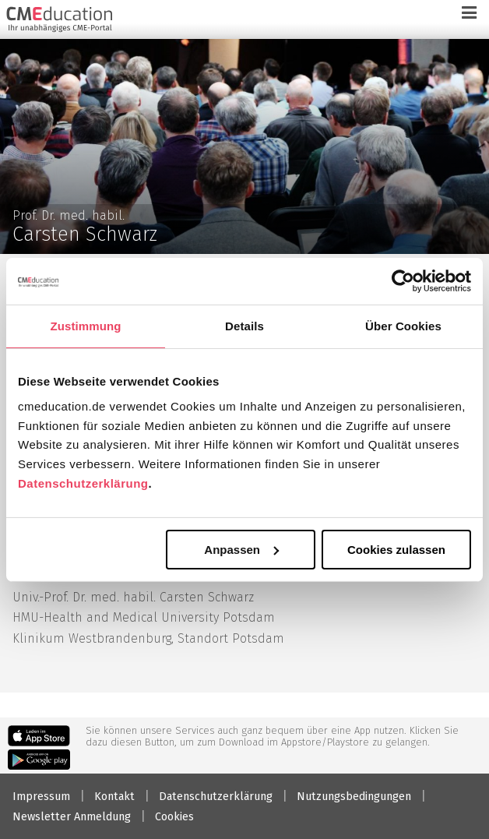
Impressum (41, 796)
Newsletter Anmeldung (71, 816)
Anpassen (241, 548)
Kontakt (114, 796)
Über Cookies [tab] (403, 325)
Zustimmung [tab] (86, 325)
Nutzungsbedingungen (354, 796)
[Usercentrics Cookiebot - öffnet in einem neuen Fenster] (403, 280)
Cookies (174, 816)
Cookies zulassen (396, 548)
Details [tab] (244, 325)
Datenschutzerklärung (83, 483)
